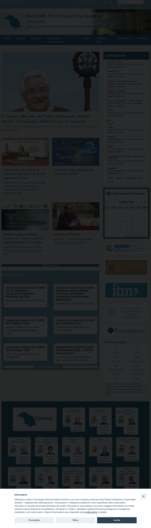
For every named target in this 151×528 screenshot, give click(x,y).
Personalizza (34, 520)
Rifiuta (75, 520)
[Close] (143, 496)
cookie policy (91, 512)
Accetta (117, 520)
